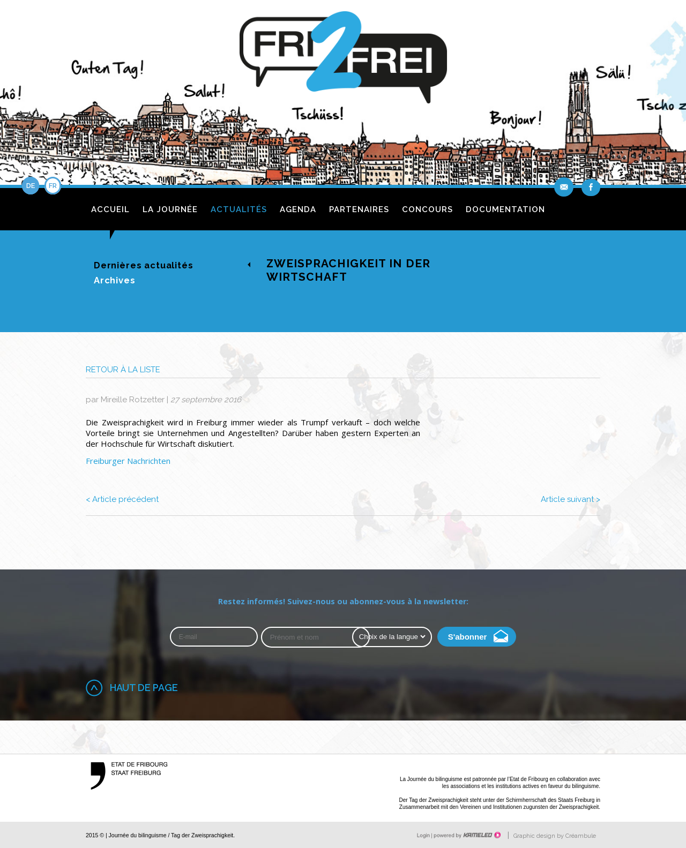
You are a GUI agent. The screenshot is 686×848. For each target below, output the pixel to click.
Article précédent (122, 499)
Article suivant (570, 499)
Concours (427, 209)
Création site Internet (466, 835)
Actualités (239, 209)
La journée (170, 209)
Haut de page (144, 687)
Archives (115, 280)
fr (53, 186)
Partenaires (359, 209)
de (30, 186)
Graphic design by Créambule (554, 835)
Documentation (505, 209)
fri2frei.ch (343, 60)
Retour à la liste (123, 369)
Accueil (110, 209)
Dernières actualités (143, 265)
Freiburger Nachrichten (128, 460)
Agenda (298, 209)
